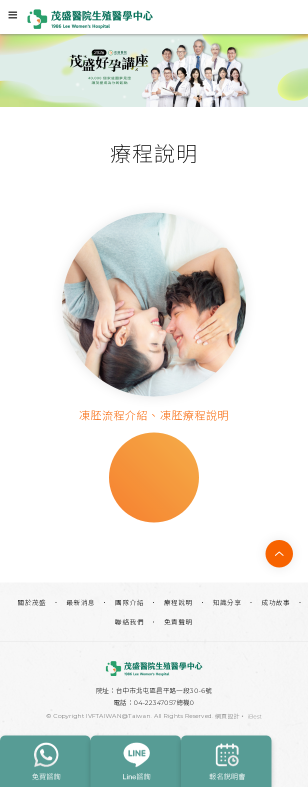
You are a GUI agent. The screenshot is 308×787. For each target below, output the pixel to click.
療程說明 (178, 602)
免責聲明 (178, 622)
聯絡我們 (129, 622)
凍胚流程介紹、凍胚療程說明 (154, 415)
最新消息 (81, 602)
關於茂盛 (32, 602)
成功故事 (276, 602)
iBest (255, 716)
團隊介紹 (129, 602)
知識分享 (227, 602)
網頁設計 (227, 716)
